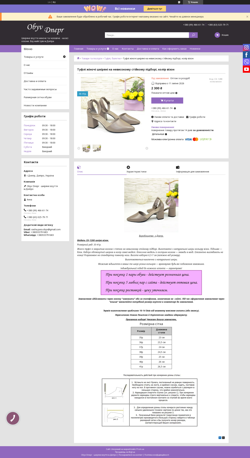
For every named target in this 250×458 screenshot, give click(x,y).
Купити (169, 100)
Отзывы (28, 72)
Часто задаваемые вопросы (40, 89)
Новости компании (35, 105)
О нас (115, 48)
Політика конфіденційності (156, 455)
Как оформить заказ (174, 48)
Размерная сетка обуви (37, 97)
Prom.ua (140, 449)
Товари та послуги (92, 58)
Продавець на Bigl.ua (125, 452)
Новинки (195, 48)
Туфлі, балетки (112, 58)
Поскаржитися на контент (130, 455)
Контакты (128, 48)
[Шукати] (193, 35)
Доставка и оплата (148, 48)
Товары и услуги (96, 48)
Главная (78, 48)
